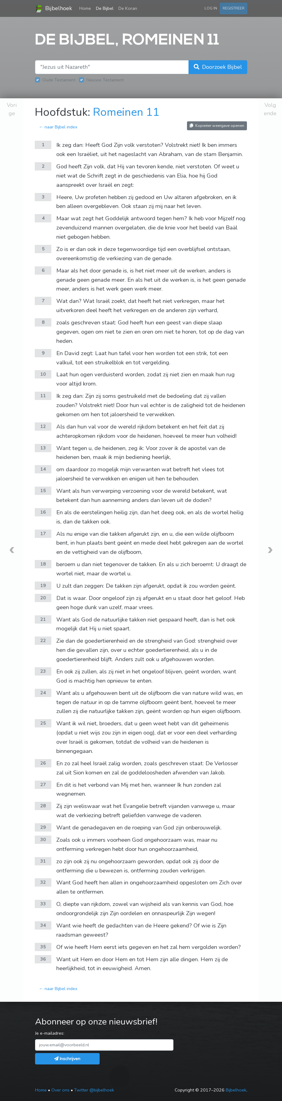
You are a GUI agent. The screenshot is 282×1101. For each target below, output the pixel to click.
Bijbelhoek (53, 9)
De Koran (127, 8)
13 (43, 448)
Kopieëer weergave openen (217, 125)
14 (43, 469)
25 (43, 723)
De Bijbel (104, 8)
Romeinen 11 (126, 112)
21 (43, 619)
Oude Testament (58, 80)
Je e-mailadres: (49, 1033)
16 (43, 512)
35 (43, 947)
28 (43, 806)
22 (43, 640)
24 (43, 693)
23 (43, 671)
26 (43, 763)
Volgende (270, 109)
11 (43, 396)
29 (43, 827)
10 (43, 374)
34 (43, 925)
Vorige (12, 109)
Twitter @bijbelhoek (94, 1090)
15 (43, 491)
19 (43, 585)
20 (43, 598)
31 (43, 861)
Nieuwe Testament (105, 80)
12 (43, 426)
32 (43, 882)
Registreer (233, 8)
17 (43, 534)
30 (43, 840)
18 (43, 564)
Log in (211, 8)
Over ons (60, 1090)
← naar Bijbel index (58, 127)
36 (43, 959)
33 (43, 904)
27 (43, 785)
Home (86, 8)
